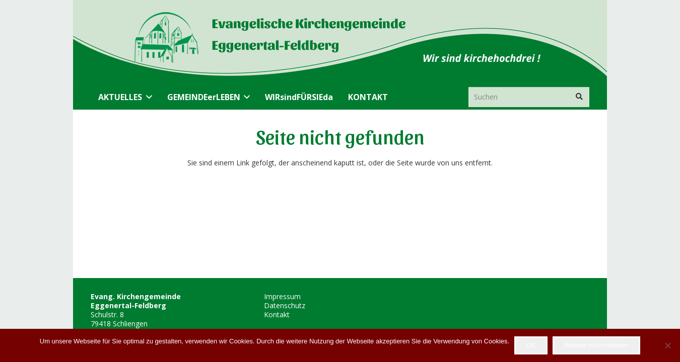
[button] (147, 97)
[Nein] (667, 345)
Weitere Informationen (596, 345)
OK (531, 345)
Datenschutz (284, 305)
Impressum (282, 296)
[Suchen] (528, 97)
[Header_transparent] (270, 42)
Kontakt (277, 314)
